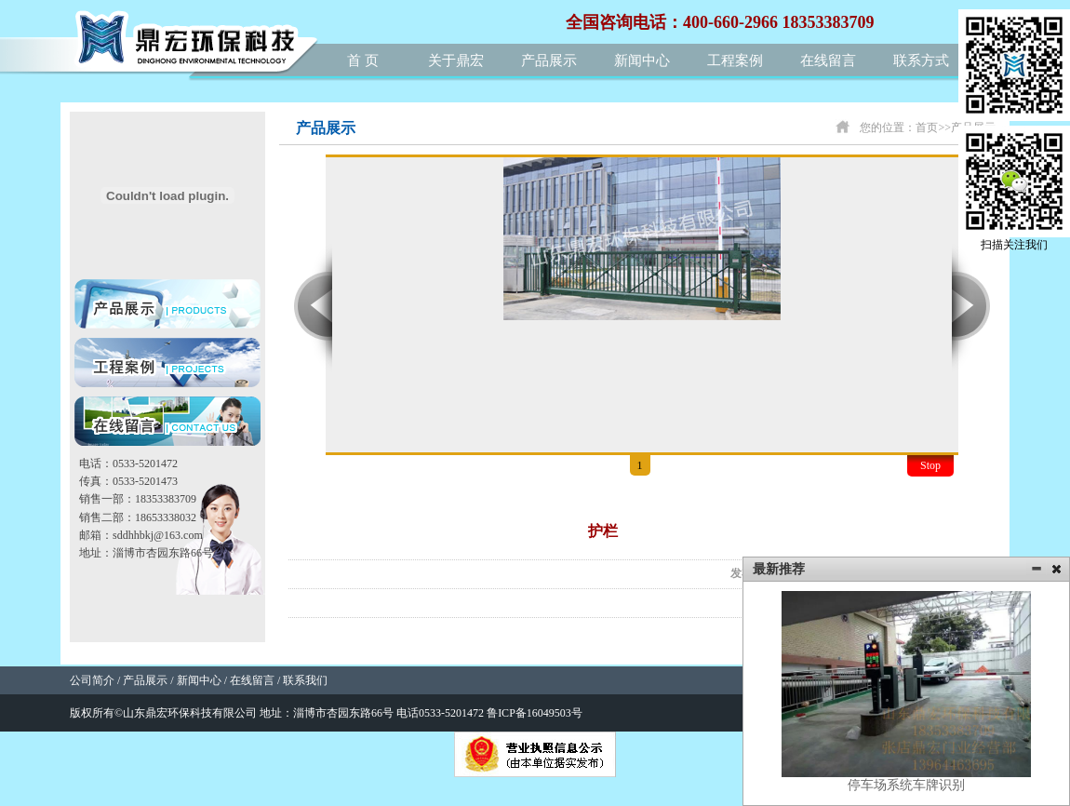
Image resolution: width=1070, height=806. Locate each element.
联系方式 (921, 60)
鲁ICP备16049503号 (534, 712)
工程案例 (735, 60)
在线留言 (828, 60)
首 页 (363, 60)
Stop (930, 465)
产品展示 (549, 60)
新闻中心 (642, 60)
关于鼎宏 (456, 60)
